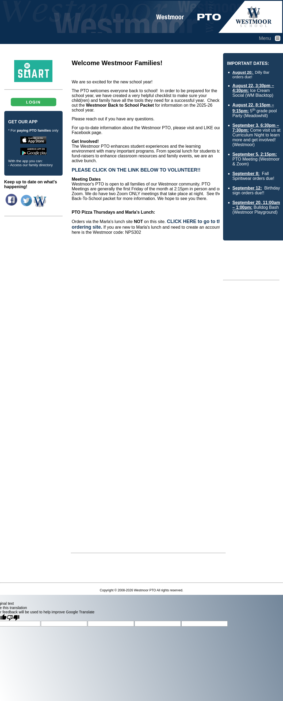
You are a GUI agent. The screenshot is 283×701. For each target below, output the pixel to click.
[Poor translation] (13, 617)
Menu (271, 38)
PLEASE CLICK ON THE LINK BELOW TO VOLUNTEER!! (136, 170)
